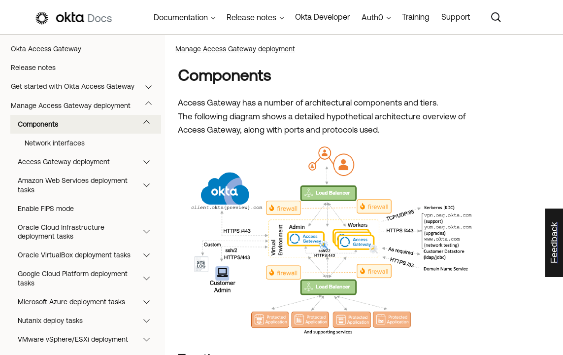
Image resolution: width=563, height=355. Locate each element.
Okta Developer (322, 16)
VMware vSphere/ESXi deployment (88, 339)
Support (455, 16)
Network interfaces (55, 143)
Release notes (33, 67)
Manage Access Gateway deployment (86, 105)
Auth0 (372, 17)
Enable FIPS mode (46, 209)
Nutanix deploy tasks (88, 320)
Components (88, 124)
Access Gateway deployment (88, 161)
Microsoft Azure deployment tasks (88, 301)
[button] (150, 86)
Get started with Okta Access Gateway (86, 86)
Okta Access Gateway (46, 49)
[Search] (496, 17)
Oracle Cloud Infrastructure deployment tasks (88, 232)
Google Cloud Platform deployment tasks (88, 278)
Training (416, 16)
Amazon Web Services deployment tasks (88, 185)
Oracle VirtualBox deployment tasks (88, 255)
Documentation (181, 17)
